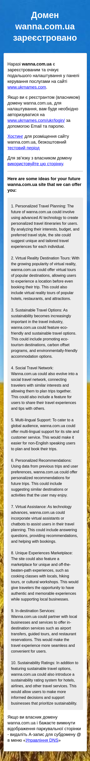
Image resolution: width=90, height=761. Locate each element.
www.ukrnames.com (26, 87)
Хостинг (15, 136)
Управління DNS (41, 740)
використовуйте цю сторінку (35, 163)
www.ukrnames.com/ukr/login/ (36, 120)
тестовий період (23, 148)
